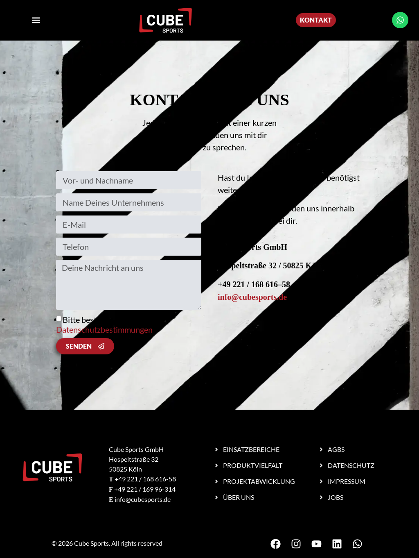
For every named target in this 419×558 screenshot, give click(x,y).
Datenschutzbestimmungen (104, 329)
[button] (36, 20)
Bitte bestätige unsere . (105, 324)
